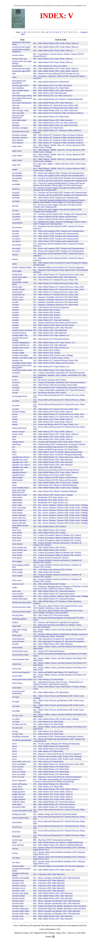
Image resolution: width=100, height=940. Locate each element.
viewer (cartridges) (19, 764)
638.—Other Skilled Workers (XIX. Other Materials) (52, 644)
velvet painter (17, 558)
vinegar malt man (18, 794)
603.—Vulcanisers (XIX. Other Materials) (49, 874)
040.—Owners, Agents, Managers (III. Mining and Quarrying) (56, 744)
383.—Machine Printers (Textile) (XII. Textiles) (51, 558)
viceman (15, 731)
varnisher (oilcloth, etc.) (21, 345)
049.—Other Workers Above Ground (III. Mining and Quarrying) (57, 452)
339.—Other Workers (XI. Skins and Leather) (50, 66)
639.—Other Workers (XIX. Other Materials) (50, 333)
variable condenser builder (22, 267)
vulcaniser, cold (18, 883)
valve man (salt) (18, 113)
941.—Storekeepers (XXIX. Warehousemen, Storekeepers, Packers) (58, 736)
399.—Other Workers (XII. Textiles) (46, 310)
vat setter (15, 409)
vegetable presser (18, 475)
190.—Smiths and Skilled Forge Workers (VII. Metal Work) (55, 447)
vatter (14, 437)
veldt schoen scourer (19, 495)
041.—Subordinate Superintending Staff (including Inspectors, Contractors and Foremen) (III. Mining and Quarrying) (56, 780)
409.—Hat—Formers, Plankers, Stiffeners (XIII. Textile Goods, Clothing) (60, 508)
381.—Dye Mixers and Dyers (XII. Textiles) (49, 380)
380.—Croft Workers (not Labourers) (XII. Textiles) (52, 570)
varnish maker (17, 287)
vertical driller (17, 648)
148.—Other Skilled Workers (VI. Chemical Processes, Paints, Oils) (58, 457)
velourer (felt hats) (19, 515)
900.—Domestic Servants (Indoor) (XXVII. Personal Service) (56, 74)
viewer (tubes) (17, 769)
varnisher (15, 302)
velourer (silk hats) (19, 520)
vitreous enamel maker (20, 818)
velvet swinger (17, 572)
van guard (15, 192)
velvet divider (17, 533)
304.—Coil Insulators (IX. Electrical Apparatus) (51, 307)
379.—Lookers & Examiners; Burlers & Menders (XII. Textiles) (57, 535)
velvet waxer (16, 580)
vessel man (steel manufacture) (18, 692)
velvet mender (17, 553)
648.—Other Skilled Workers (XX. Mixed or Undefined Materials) (58, 99)
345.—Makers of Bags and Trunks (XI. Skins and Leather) (55, 814)
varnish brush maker (19, 277)
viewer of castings (18, 772)
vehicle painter (17, 477)
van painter (16, 217)
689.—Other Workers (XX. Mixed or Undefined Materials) (55, 485)
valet (14, 74)
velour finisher (17, 510)
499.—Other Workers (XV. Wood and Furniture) (51, 339)
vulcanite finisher (18, 896)
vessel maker (17, 688)
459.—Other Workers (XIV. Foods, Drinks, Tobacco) (52, 419)
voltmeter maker (18, 866)
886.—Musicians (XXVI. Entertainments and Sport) (52, 840)
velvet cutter (16, 530)
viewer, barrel (17, 787)
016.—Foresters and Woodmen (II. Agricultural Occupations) (56, 622)
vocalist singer (17, 840)
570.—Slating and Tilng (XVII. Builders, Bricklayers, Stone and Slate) (59, 906)
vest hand (15, 702)
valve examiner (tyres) (20, 90)
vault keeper (16, 444)
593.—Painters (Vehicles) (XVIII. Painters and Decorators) (55, 217)
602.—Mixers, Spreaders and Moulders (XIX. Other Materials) (56, 878)
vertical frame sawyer (20, 651)
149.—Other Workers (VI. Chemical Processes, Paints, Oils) (55, 105)
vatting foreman (18, 442)
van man (15, 206)
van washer (16, 248)
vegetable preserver (19, 472)
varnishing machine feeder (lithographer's (22, 366)
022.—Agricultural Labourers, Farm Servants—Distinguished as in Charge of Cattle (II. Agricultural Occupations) (58, 683)
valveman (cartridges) (20, 128)
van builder (16, 184)
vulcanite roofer (18, 906)
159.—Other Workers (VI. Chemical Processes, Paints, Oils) (55, 108)
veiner (14, 483)
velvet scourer (17, 570)
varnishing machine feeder (22, 363)
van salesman (17, 227)
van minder (16, 214)
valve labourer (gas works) (22, 96)
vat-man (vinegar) (18, 412)
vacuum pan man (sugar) (21, 68)
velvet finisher (17, 544)
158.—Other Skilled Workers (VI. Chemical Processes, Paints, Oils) (58, 275)
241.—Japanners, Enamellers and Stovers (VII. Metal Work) (55, 297)
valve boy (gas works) (20, 85)
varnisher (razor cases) (20, 348)
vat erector (16, 382)
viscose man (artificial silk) (22, 811)
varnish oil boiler (18, 289)
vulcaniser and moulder (20, 878)
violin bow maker (18, 802)
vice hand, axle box (19, 724)
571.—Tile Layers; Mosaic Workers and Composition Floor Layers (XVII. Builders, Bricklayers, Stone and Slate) (58, 607)
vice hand (15, 722)
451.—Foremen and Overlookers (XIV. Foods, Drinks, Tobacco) (57, 442)
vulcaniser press (18, 880)
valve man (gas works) (20, 110)
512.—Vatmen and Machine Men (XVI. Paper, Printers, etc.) (55, 424)
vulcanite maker (18, 901)
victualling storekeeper (20, 736)
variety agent (17, 271)
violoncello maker (18, 807)
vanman (15, 255)
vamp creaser (17, 146)
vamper (14, 169)
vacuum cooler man (19, 59)
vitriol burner (17, 822)
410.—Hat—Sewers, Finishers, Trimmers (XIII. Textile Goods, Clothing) (60, 505)
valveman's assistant (19, 135)
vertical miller (17, 676)
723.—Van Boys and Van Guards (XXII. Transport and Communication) (60, 178)
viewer (14, 746)
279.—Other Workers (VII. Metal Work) (48, 128)
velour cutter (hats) (19, 508)
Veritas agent (17, 635)
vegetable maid (17, 470)
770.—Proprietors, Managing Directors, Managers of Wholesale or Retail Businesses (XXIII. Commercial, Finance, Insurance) (60, 587)
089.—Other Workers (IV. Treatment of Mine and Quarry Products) (58, 135)
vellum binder (17, 497)
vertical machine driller (20, 659)
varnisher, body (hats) (20, 355)
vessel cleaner (17, 683)
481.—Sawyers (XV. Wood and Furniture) (48, 651)
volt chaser (16, 858)
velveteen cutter (18, 584)
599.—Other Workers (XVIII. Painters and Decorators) (53, 325)
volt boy (15, 849)
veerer (14, 452)
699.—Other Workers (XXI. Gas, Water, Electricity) (52, 85)
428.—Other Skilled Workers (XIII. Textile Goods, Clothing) (55, 483)
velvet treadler (17, 576)
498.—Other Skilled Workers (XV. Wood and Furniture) (54, 591)
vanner (14, 264)
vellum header (17, 503)
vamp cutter (16, 165)
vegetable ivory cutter (20, 462)
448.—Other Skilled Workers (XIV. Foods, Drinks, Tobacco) (55, 43)
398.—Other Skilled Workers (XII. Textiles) (49, 527)
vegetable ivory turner (20, 467)
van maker (16, 201)
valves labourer (17, 140)
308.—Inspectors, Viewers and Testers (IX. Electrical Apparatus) (57, 754)
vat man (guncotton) (19, 396)
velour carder (17, 505)
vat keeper (16, 387)
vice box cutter (17, 715)
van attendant (17, 173)
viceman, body (17, 734)
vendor (14, 587)
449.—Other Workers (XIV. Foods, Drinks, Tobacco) (52, 50)
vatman (14, 414)
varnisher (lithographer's (21, 343)
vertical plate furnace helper (22, 679)
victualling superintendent (21, 740)
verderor (15, 622)
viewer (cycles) (17, 767)
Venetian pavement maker (21, 602)
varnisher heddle (18, 353)
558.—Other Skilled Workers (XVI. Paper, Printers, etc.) (54, 870)
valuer (14, 77)
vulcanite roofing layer (20, 909)
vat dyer (15, 376)
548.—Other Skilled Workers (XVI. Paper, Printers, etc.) (54, 343)
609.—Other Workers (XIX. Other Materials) (50, 93)
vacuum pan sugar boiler (21, 71)
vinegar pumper (18, 797)
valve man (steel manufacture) (18, 117)
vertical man (16, 664)
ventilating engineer (19, 619)
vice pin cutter (17, 728)
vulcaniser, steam (18, 891)
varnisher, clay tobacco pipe (22, 358)
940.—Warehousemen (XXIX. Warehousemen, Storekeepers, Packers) (59, 387)
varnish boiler (17, 275)
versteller (15, 644)
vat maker (15, 390)
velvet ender (16, 540)
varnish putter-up (18, 295)
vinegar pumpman (18, 799)
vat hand (15, 385)
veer (13, 447)
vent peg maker (17, 615)
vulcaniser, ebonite (19, 886)
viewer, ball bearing (19, 784)
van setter (15, 231)
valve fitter (16, 93)
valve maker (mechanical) (21, 103)
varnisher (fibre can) (19, 335)
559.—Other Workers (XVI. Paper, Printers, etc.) (51, 335)
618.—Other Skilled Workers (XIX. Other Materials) (52, 460)
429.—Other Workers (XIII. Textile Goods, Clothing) (53, 355)
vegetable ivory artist (20, 460)
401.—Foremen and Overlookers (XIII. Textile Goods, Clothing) (57, 756)
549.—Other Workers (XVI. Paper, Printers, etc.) (51, 367)
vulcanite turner (18, 916)
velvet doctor (17, 535)
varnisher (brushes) (19, 333)
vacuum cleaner (18, 55)
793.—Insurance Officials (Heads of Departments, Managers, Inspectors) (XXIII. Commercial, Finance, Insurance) (60, 635)
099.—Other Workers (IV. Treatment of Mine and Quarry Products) (58, 113)
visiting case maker (19, 814)
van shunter (16, 239)
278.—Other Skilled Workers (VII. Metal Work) (51, 82)
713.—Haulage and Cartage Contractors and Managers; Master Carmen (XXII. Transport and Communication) (59, 223)
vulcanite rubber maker (20, 911)
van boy (15, 181)
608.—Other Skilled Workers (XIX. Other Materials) (52, 90)
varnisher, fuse (17, 360)
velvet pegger (17, 561)
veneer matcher (17, 594)
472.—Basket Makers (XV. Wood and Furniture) (51, 320)
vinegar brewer (17, 789)
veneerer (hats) (17, 596)
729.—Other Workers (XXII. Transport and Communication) (55, 198)
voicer (14, 842)
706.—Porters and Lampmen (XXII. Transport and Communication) (58, 173)
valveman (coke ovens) (20, 131)
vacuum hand (17, 66)
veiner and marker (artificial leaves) (18, 491)
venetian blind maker (20, 599)
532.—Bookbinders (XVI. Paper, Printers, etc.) (50, 497)
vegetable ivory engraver (21, 465)
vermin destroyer (18, 639)
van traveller (16, 245)
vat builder (16, 373)
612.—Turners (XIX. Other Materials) (47, 467)
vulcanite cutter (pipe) (20, 893)
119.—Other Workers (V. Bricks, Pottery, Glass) (51, 358)
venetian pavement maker (21, 607)
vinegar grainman (18, 792)
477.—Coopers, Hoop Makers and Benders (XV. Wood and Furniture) (59, 373)
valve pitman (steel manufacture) (19, 82)
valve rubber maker (19, 120)
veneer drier (16, 591)
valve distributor (18, 88)
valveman (15, 125)
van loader (16, 198)
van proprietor (17, 223)
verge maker (16, 626)
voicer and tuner (18, 845)
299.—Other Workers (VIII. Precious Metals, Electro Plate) (55, 385)
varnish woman (17, 297)
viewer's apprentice (19, 780)
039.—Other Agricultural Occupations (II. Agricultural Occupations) (58, 639)
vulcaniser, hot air (18, 888)
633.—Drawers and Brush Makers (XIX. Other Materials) (54, 277)
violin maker (16, 804)
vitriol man (16, 832)
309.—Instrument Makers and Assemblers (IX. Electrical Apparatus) (58, 267)
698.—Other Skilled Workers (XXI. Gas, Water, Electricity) (55, 110)
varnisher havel (17, 350)
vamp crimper (17, 156)
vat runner (15, 401)
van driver (15, 189)
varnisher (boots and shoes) (22, 330)
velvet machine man (19, 547)
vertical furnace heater (20, 655)
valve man (16, 108)
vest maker (16, 711)
